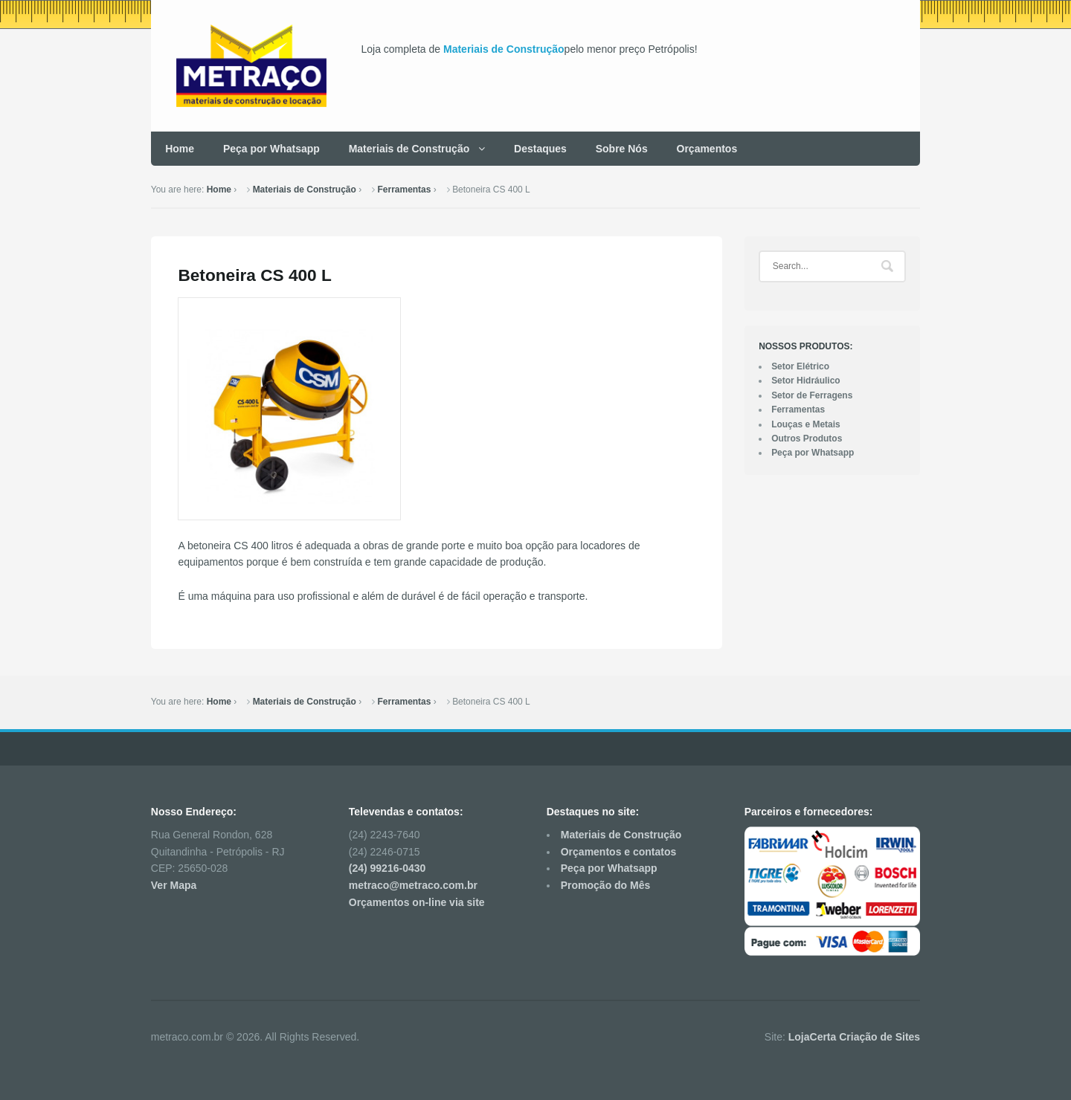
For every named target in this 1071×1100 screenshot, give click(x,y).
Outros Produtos (806, 438)
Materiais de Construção (504, 49)
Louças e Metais (805, 424)
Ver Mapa (173, 885)
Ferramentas (404, 189)
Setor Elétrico (800, 366)
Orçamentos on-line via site (417, 902)
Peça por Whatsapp (271, 149)
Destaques (540, 149)
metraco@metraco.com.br (413, 885)
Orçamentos (707, 149)
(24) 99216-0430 (387, 868)
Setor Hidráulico (805, 380)
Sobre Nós (622, 149)
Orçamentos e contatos (619, 852)
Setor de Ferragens (811, 395)
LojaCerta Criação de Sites (854, 1037)
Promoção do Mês (606, 885)
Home (179, 149)
